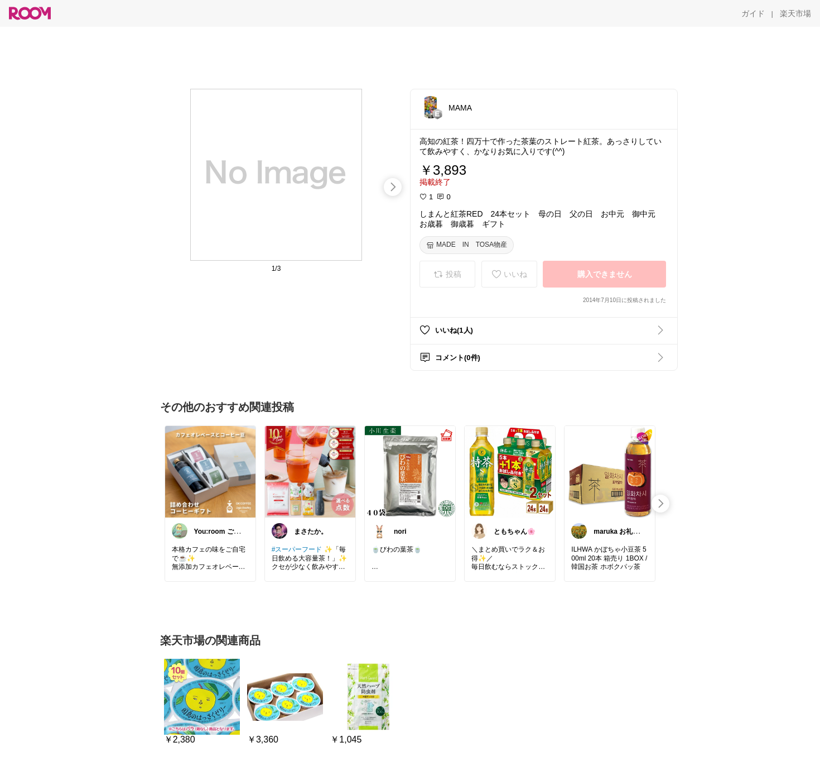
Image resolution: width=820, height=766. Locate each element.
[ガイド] (753, 13)
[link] (210, 471)
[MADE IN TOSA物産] (466, 245)
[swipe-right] (393, 187)
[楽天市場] (795, 13)
